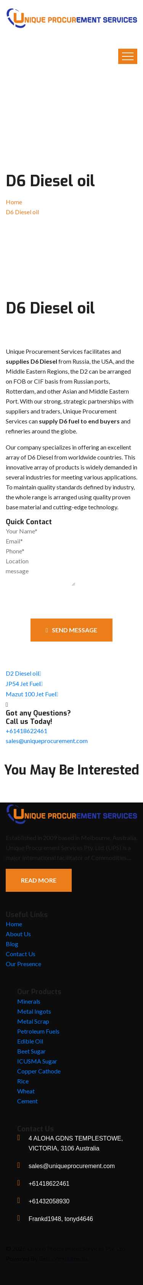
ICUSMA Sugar (37, 1061)
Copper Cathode (39, 1071)
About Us (18, 933)
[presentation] (49, 600)
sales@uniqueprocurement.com (47, 740)
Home (14, 201)
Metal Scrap (33, 1021)
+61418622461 (26, 730)
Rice (23, 1081)
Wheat (26, 1091)
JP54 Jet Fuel (24, 683)
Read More (38, 880)
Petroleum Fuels (38, 1031)
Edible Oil (30, 1041)
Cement (27, 1100)
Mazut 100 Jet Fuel (32, 693)
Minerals (28, 1001)
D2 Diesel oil (23, 673)
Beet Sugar (31, 1051)
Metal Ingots (34, 1011)
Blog (12, 943)
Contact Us (20, 953)
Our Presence (23, 963)
